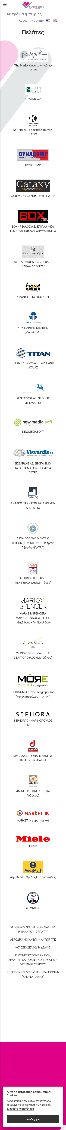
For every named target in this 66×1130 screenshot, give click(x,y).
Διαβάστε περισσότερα (20, 1108)
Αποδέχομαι (33, 1119)
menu (5, 5)
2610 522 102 (31, 21)
